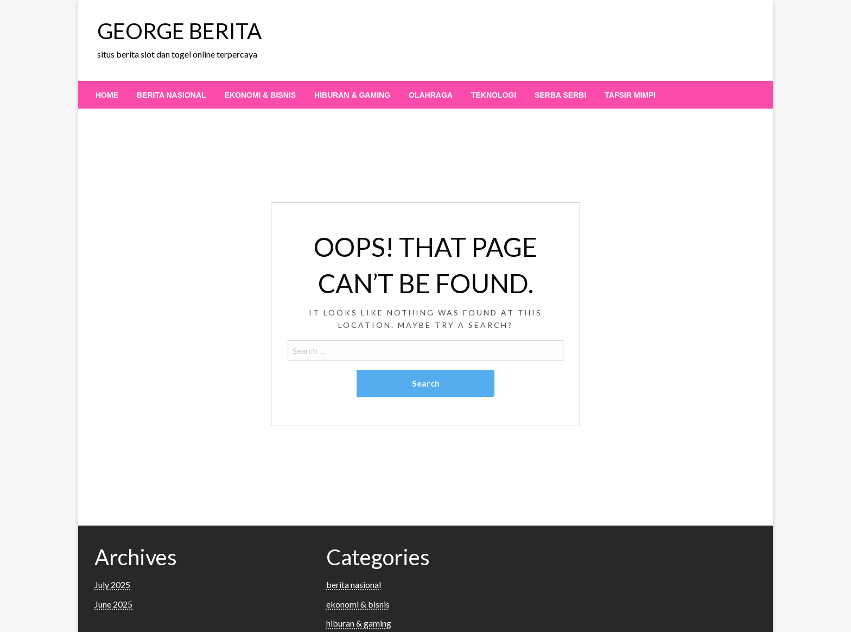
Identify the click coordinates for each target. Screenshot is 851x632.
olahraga (431, 95)
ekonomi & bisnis (260, 95)
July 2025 (112, 584)
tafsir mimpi (630, 95)
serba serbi (560, 95)
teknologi (493, 95)
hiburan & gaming (352, 95)
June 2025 (113, 604)
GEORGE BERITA (179, 31)
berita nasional (171, 95)
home (107, 95)
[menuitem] (107, 95)
